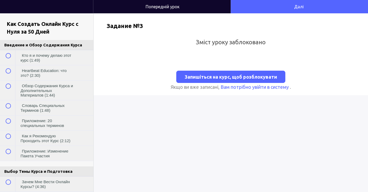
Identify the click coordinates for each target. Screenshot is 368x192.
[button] (83, 2)
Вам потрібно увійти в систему (255, 87)
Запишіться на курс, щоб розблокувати (231, 76)
